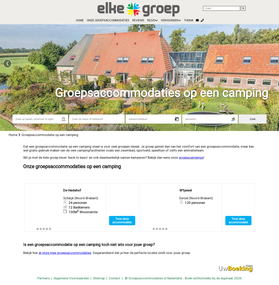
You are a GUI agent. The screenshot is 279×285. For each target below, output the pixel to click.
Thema (188, 20)
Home (80, 20)
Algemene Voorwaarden (71, 278)
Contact (114, 278)
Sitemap (99, 278)
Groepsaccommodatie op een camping (50, 135)
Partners (43, 278)
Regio (152, 20)
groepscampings (191, 157)
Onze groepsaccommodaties (108, 20)
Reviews (138, 20)
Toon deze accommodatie (122, 220)
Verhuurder (171, 20)
